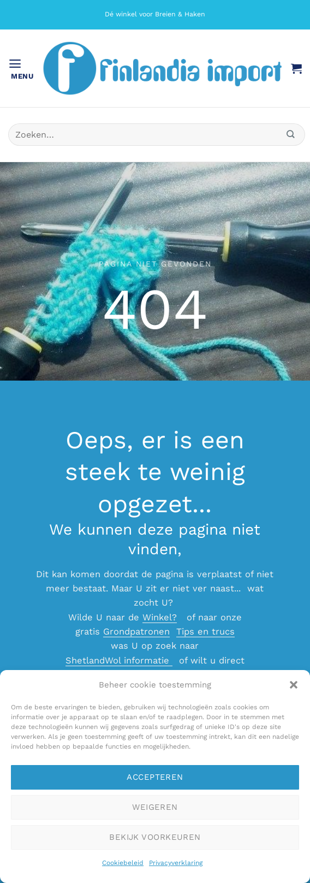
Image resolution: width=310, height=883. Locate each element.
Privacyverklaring (175, 863)
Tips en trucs (205, 631)
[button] (293, 684)
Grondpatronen (136, 631)
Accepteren (155, 777)
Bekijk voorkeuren (155, 837)
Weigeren (155, 807)
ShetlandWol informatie (118, 660)
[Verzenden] (291, 134)
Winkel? (159, 617)
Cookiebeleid (123, 863)
